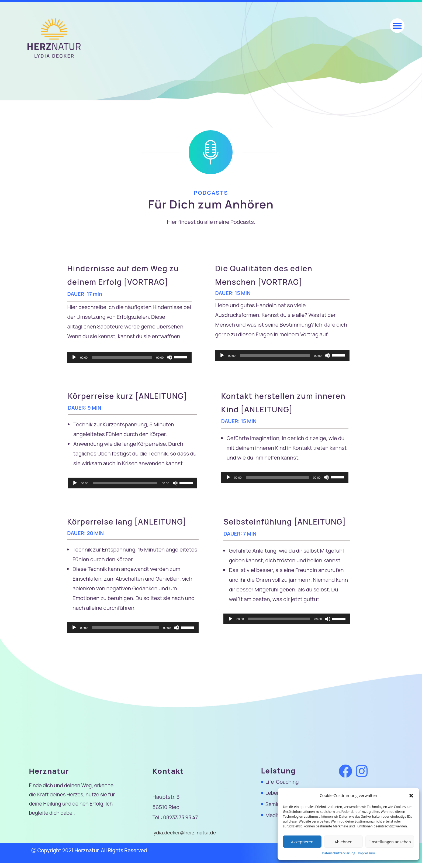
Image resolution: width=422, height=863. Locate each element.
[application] (129, 357)
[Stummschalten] (169, 357)
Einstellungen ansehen (389, 841)
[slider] (122, 357)
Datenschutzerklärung (338, 853)
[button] (411, 795)
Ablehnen (343, 841)
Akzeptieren (302, 841)
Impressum (366, 853)
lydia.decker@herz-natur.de (185, 832)
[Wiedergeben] (74, 357)
